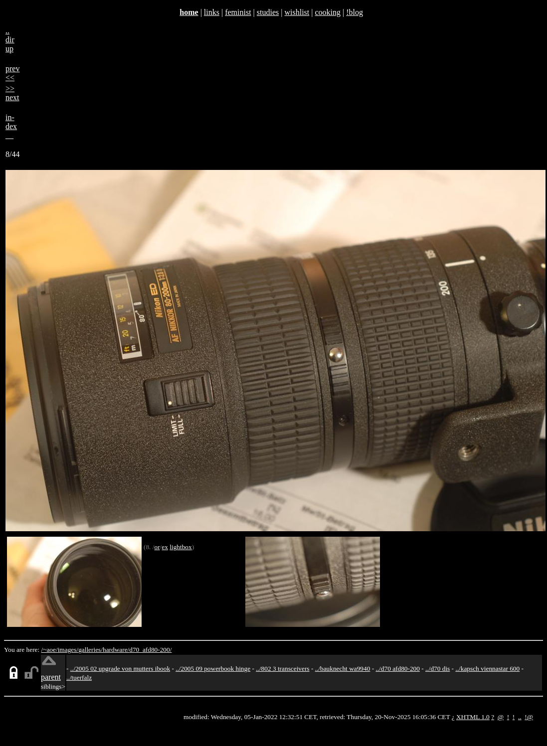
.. (520, 717)
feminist (238, 12)
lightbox (180, 547)
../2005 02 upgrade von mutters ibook (120, 668)
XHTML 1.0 (473, 717)
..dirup (9, 39)
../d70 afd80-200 (397, 668)
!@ (529, 717)
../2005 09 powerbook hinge (213, 668)
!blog (354, 12)
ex (165, 547)
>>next (12, 93)
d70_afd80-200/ (150, 649)
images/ (68, 649)
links (211, 12)
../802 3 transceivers (282, 668)
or (157, 547)
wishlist (296, 12)
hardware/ (116, 649)
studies (268, 12)
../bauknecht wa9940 (342, 668)
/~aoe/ (49, 649)
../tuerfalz (79, 677)
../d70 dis (437, 668)
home (189, 12)
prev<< (12, 73)
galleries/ (90, 649)
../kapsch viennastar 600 (487, 668)
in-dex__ (11, 126)
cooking (328, 12)
